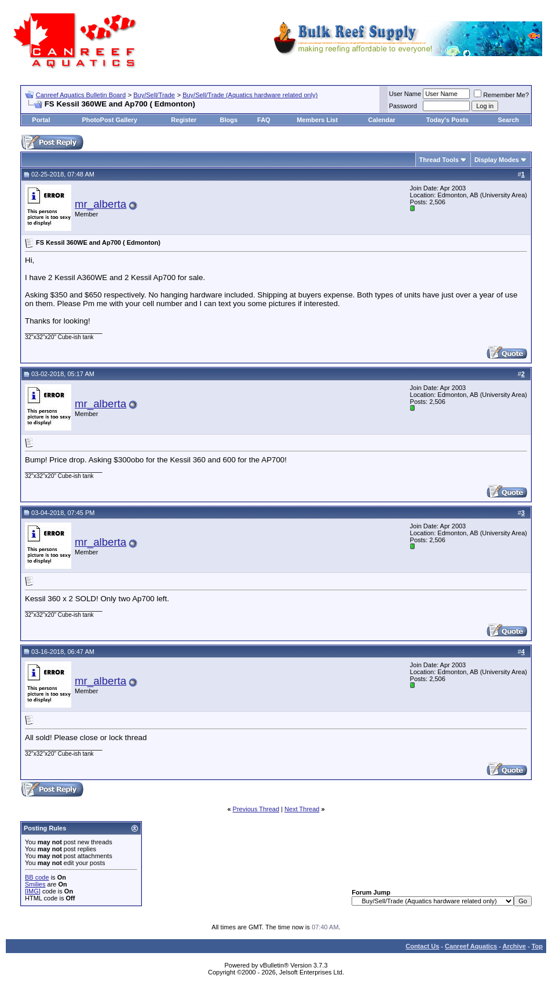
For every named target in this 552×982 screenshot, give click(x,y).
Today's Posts (447, 119)
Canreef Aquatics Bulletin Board (81, 94)
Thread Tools (439, 159)
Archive (514, 946)
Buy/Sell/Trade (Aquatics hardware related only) (249, 94)
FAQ (263, 119)
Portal (41, 119)
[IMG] (33, 891)
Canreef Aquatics (471, 946)
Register (183, 119)
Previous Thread (256, 809)
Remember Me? (501, 94)
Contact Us (422, 946)
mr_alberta (100, 204)
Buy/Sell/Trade (154, 94)
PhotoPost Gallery (109, 119)
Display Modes (496, 159)
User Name (405, 93)
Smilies (35, 884)
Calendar (382, 119)
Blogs (228, 119)
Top (537, 946)
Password (403, 105)
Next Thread (301, 809)
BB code (37, 877)
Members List (317, 119)
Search (508, 119)
